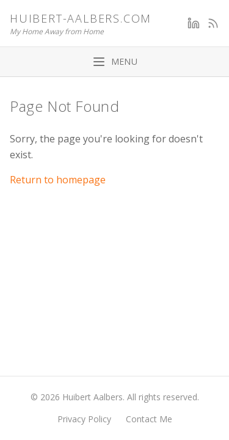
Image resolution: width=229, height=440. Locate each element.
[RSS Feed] (213, 23)
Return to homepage (58, 179)
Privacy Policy (84, 419)
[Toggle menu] (114, 61)
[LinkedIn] (193, 23)
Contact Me (149, 419)
